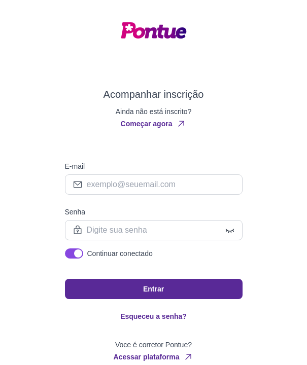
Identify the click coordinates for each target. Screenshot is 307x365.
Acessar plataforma (154, 357)
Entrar (153, 289)
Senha (75, 212)
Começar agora (154, 124)
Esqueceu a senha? (153, 316)
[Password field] (154, 230)
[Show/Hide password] (230, 230)
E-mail (75, 166)
